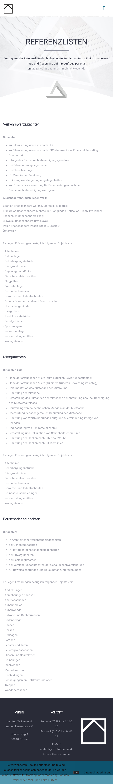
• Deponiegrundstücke (17, 271)
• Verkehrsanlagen (14, 331)
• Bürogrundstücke (14, 266)
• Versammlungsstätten (18, 336)
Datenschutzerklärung (97, 772)
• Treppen (9, 685)
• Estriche (9, 640)
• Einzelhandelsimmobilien (20, 276)
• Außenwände (12, 610)
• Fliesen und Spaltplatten (19, 655)
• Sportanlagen (12, 326)
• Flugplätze (10, 281)
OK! (76, 772)
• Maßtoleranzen (13, 670)
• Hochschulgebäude (16, 306)
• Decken (8, 630)
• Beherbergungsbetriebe (19, 261)
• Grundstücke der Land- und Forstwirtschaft (31, 301)
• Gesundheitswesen (16, 291)
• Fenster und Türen (15, 645)
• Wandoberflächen (15, 690)
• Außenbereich (12, 605)
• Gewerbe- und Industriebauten (23, 296)
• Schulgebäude (13, 321)
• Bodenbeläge (12, 620)
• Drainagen (10, 635)
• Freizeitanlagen (13, 286)
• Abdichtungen (13, 590)
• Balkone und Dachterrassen (21, 615)
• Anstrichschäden (14, 600)
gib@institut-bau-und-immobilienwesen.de (58, 67)
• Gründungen (11, 660)
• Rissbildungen (13, 675)
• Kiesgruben (11, 311)
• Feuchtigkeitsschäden (18, 650)
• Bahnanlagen (12, 256)
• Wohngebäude (13, 341)
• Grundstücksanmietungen (20, 493)
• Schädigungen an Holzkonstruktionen (28, 680)
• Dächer (8, 625)
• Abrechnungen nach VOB (19, 595)
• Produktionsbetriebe (17, 316)
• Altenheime (11, 251)
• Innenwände (11, 665)
